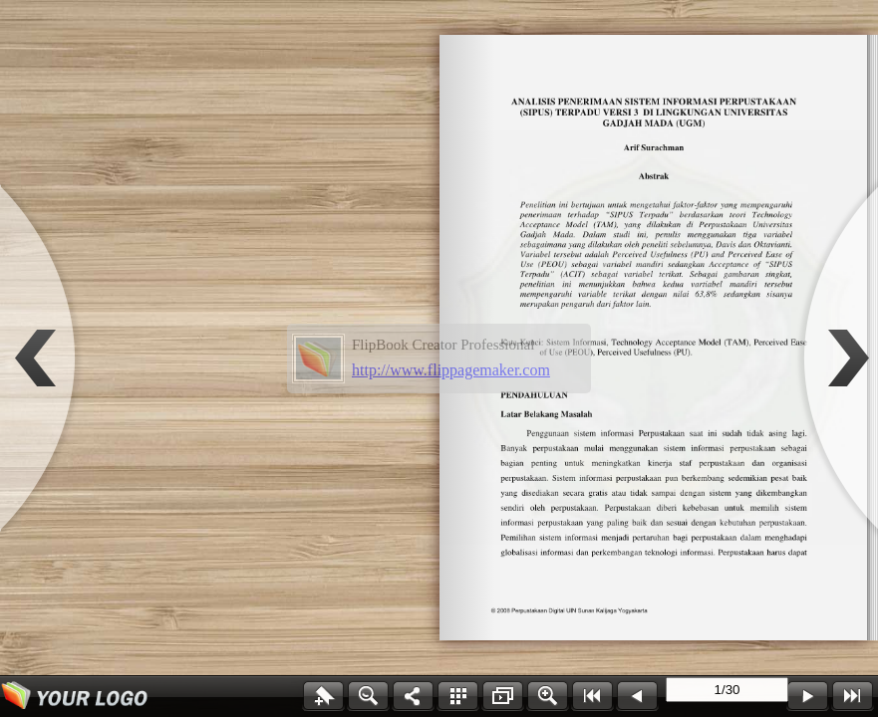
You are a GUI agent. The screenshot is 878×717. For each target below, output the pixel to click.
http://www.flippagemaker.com (451, 369)
